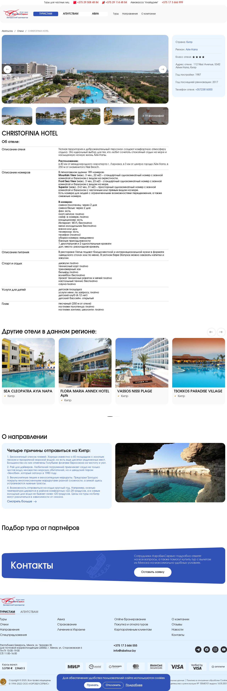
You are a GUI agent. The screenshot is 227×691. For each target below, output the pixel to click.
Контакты (178, 635)
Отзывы (177, 624)
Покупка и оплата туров (131, 624)
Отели (20, 31)
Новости (177, 629)
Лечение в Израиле (71, 629)
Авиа (61, 619)
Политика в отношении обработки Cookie (207, 680)
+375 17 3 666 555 (125, 645)
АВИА (95, 14)
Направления (130, 14)
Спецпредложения (13, 635)
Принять (92, 685)
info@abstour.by (125, 650)
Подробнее (134, 685)
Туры (116, 14)
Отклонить (113, 685)
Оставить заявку (152, 572)
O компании (148, 14)
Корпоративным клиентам (133, 629)
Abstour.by (7, 31)
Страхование (67, 624)
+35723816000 (203, 89)
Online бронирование (130, 619)
